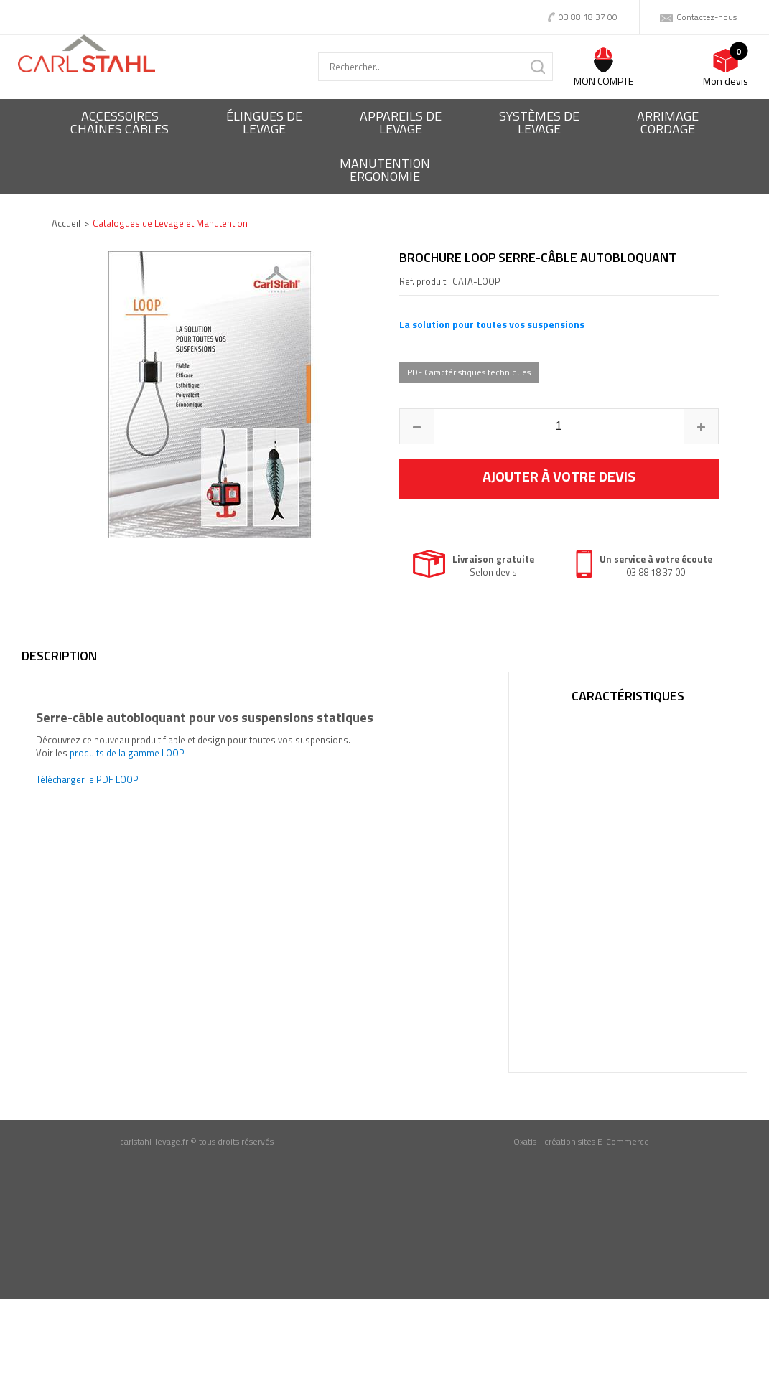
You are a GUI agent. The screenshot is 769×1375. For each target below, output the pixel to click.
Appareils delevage (401, 122)
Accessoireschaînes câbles (119, 122)
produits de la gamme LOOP (127, 753)
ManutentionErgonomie (385, 170)
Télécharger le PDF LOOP (87, 779)
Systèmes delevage (539, 122)
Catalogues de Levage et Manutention (170, 223)
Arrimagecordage (668, 122)
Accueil (66, 223)
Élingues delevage (264, 122)
